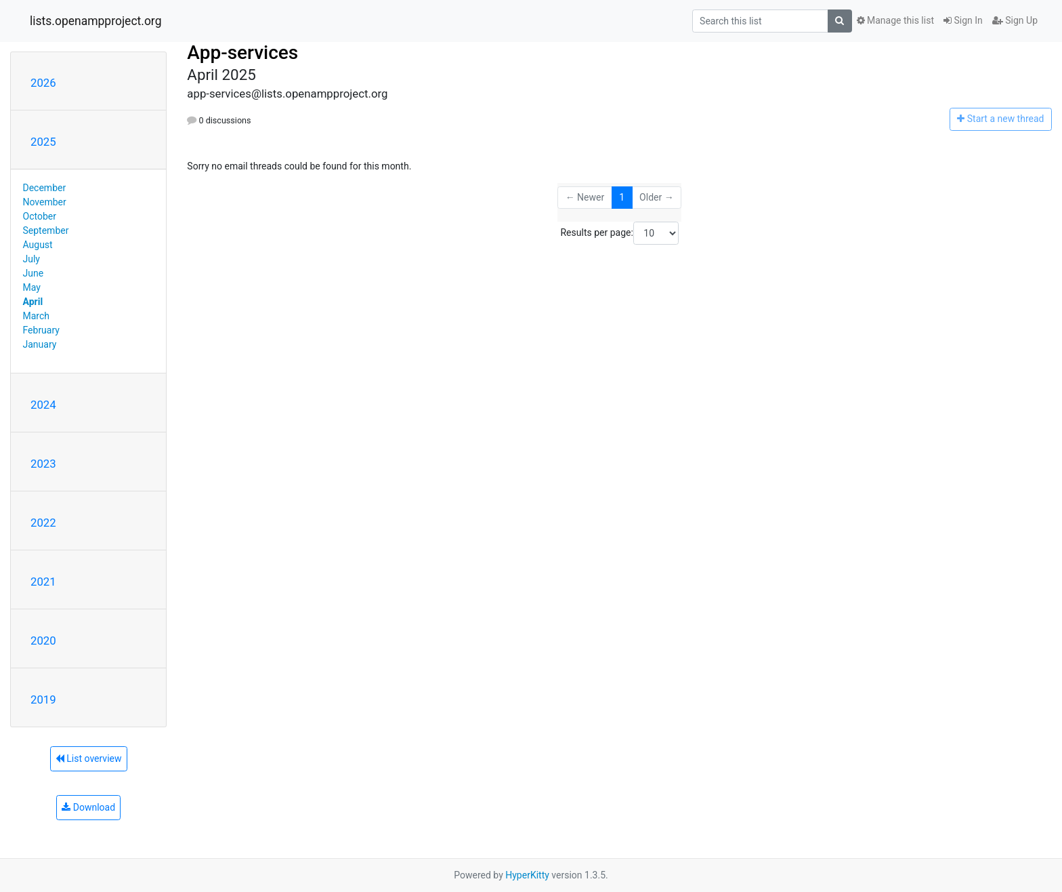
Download (88, 807)
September (46, 230)
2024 (43, 404)
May (32, 287)
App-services (242, 52)
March (36, 315)
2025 (43, 141)
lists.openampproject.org (95, 21)
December (44, 187)
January (40, 344)
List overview (89, 758)
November (44, 202)
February (41, 330)
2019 (43, 699)
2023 (43, 463)
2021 (43, 581)
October (39, 216)
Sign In (963, 20)
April (33, 301)
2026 (43, 82)
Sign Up (1015, 20)
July (31, 259)
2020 (43, 640)
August (38, 244)
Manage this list (895, 20)
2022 (43, 522)
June (33, 273)
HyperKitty (527, 875)
